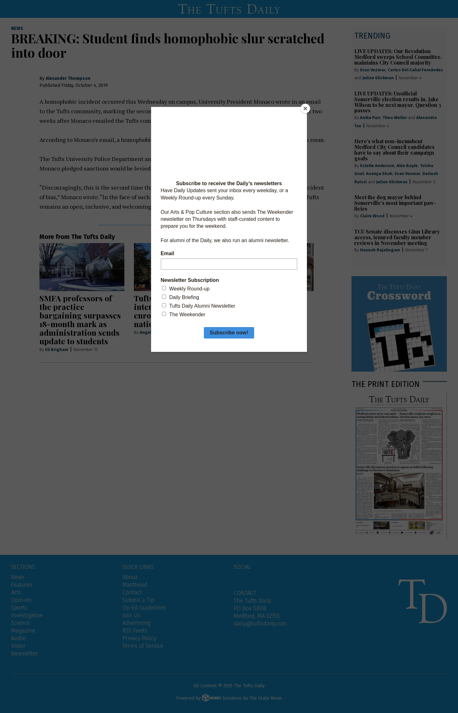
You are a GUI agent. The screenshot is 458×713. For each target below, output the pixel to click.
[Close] (305, 108)
